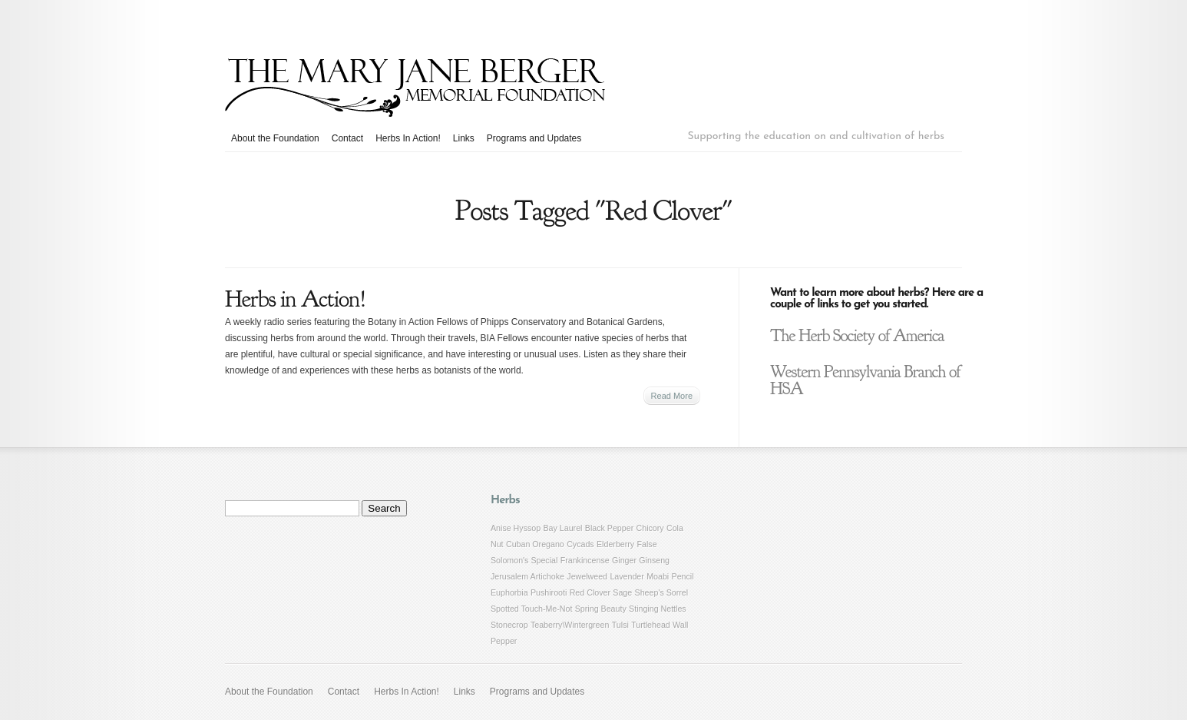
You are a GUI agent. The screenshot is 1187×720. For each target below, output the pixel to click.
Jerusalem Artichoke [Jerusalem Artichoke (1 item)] (527, 576)
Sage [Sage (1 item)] (622, 592)
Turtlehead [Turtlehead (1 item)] (650, 624)
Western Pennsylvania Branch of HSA (865, 380)
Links (463, 138)
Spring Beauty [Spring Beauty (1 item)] (601, 608)
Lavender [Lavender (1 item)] (626, 576)
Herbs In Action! (408, 138)
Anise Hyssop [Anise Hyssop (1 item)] (516, 528)
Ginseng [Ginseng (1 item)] (654, 560)
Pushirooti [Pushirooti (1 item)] (549, 592)
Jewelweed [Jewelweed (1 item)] (587, 576)
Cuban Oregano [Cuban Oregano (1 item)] (535, 544)
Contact (347, 138)
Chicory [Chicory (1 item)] (650, 528)
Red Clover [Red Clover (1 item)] (590, 592)
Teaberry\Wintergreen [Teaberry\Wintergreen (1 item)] (570, 624)
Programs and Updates (534, 138)
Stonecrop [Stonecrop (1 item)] (509, 624)
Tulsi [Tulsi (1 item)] (620, 624)
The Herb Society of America (857, 336)
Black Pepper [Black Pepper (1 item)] (609, 528)
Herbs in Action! (295, 299)
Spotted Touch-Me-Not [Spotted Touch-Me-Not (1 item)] (531, 608)
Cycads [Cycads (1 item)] (580, 544)
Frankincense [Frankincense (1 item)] (585, 560)
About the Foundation (275, 138)
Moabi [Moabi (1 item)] (657, 576)
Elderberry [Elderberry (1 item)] (615, 544)
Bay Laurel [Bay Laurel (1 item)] (563, 528)
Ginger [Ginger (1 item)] (624, 560)
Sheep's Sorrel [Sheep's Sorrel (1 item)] (662, 592)
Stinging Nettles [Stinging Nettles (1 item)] (657, 608)
